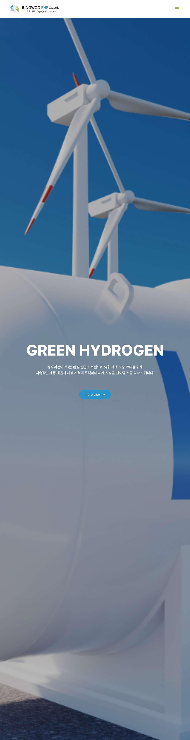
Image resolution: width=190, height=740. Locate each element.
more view (93, 395)
